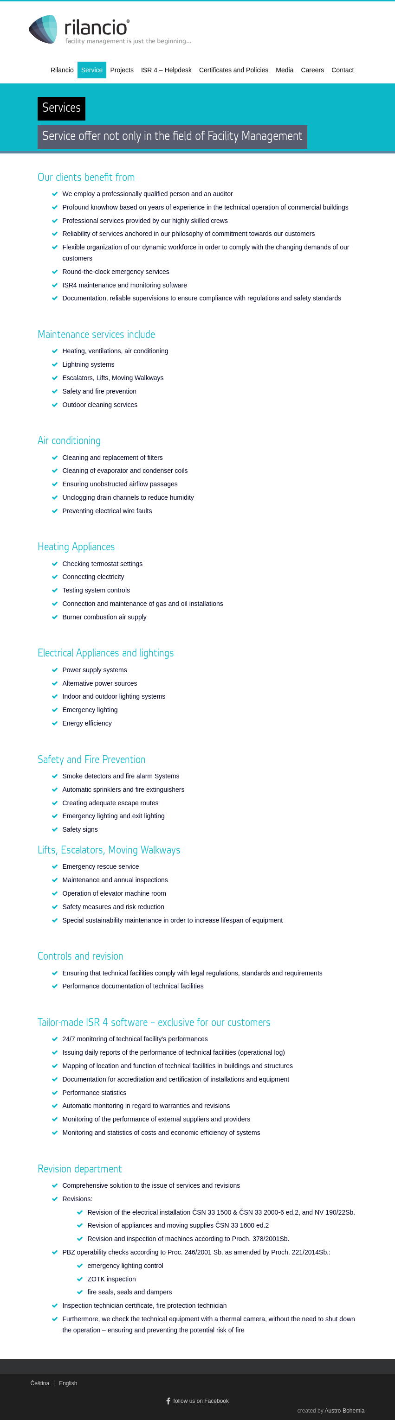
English (68, 1383)
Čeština (40, 1383)
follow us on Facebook (197, 1401)
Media (284, 70)
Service (92, 70)
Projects (122, 70)
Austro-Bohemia (344, 1410)
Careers (312, 70)
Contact (342, 70)
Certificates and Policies (233, 70)
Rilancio (62, 70)
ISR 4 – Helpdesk (166, 70)
